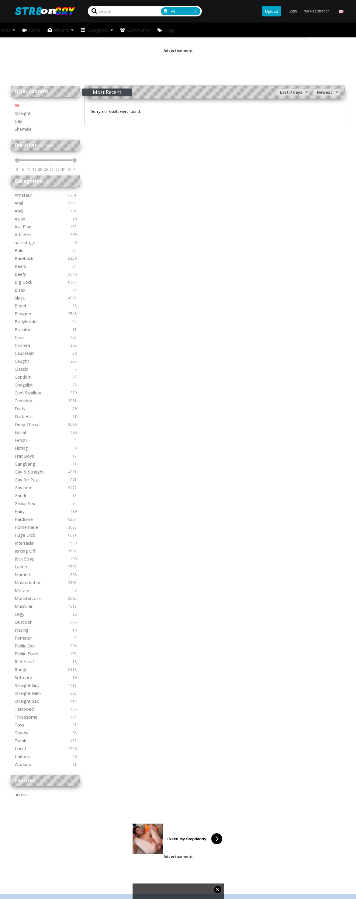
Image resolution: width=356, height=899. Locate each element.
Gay (18, 121)
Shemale (23, 129)
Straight (23, 113)
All (17, 105)
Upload (271, 11)
